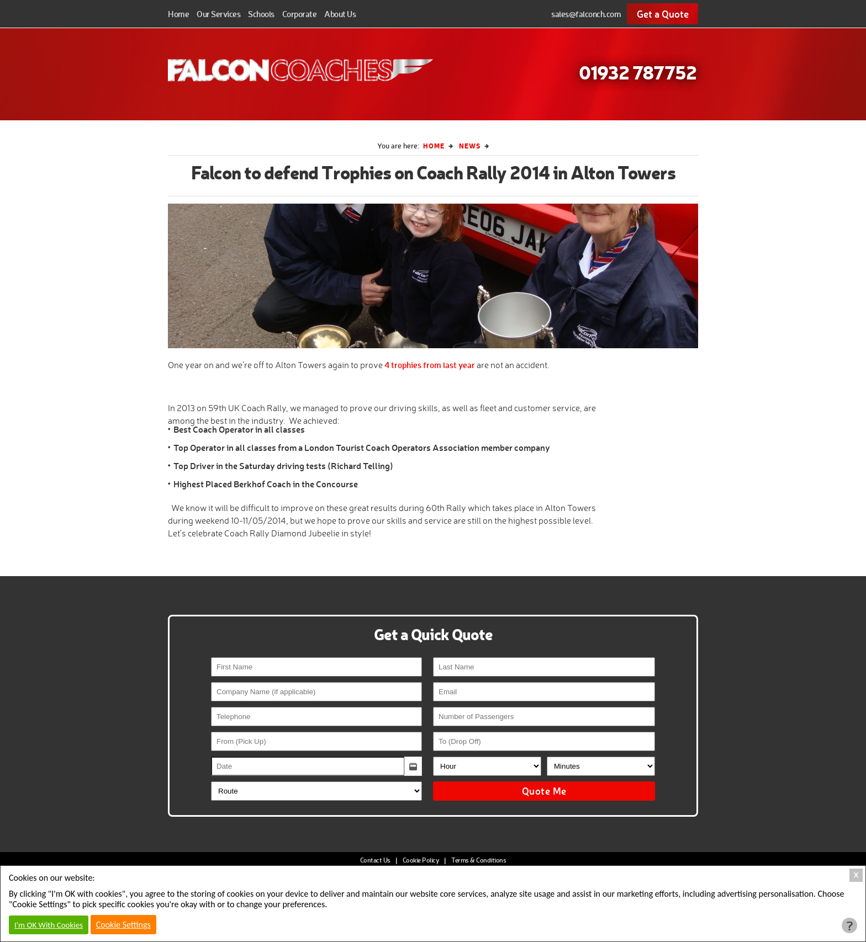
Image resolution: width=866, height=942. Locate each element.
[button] (413, 766)
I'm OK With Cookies (48, 925)
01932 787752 (637, 71)
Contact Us (375, 860)
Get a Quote (663, 13)
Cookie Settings (123, 924)
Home (178, 13)
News (469, 145)
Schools (261, 13)
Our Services (218, 13)
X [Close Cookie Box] (856, 875)
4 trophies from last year (429, 364)
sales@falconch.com (586, 13)
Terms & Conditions (478, 860)
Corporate (299, 13)
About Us (340, 13)
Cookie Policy (421, 860)
